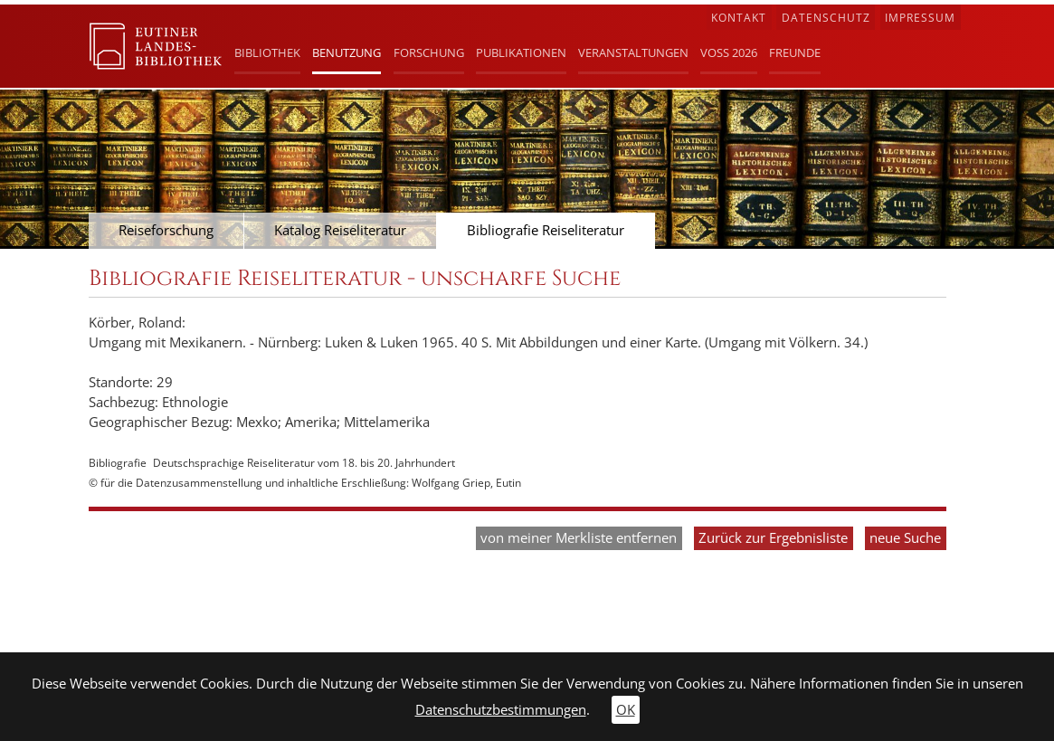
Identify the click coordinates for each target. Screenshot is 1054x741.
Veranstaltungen (633, 52)
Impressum (920, 17)
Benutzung (346, 52)
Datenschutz (826, 17)
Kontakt (738, 17)
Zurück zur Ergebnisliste (773, 537)
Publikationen (521, 52)
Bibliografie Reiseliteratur (545, 230)
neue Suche (905, 537)
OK (625, 709)
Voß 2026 (728, 52)
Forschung (429, 52)
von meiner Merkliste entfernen (578, 537)
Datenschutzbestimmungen (500, 709)
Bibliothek (267, 52)
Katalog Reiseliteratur (340, 230)
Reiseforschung (166, 230)
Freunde (795, 52)
